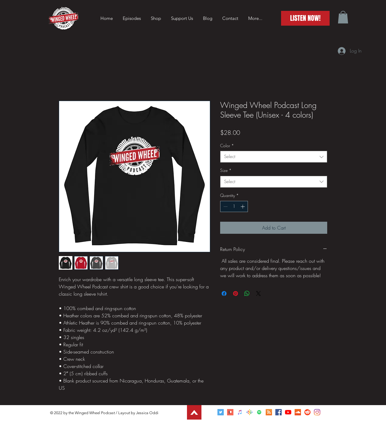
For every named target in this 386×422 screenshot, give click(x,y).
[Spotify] (259, 412)
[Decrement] (225, 206)
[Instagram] (317, 412)
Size (226, 170)
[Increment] (243, 206)
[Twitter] (220, 412)
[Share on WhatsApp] (247, 293)
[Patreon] (230, 412)
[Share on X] (258, 293)
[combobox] (273, 157)
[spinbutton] (234, 206)
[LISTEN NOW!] (305, 18)
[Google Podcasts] (249, 412)
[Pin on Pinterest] (235, 293)
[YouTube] (288, 412)
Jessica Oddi (147, 413)
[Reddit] (307, 412)
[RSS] (269, 412)
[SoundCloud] (298, 412)
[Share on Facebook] (224, 293)
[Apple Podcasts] (240, 412)
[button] (343, 17)
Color (227, 145)
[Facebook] (278, 412)
